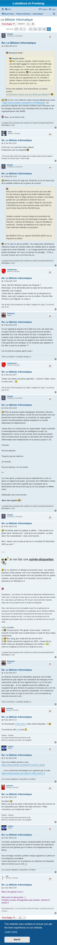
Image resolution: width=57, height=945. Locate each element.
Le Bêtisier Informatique (17, 19)
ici (18, 729)
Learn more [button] (11, 931)
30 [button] (44, 29)
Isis (7, 876)
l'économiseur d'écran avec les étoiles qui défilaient (27, 94)
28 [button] (35, 29)
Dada (10, 132)
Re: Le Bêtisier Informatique (19, 42)
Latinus (10, 746)
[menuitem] (8, 9)
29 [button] (40, 29)
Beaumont (13, 53)
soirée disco (20, 724)
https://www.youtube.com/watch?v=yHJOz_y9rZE (23, 765)
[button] (16, 29)
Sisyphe (10, 34)
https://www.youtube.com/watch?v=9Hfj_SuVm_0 (23, 773)
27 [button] (30, 29)
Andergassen (12, 269)
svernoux (9, 708)
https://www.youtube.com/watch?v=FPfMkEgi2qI (24, 103)
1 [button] (24, 29)
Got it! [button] (17, 939)
